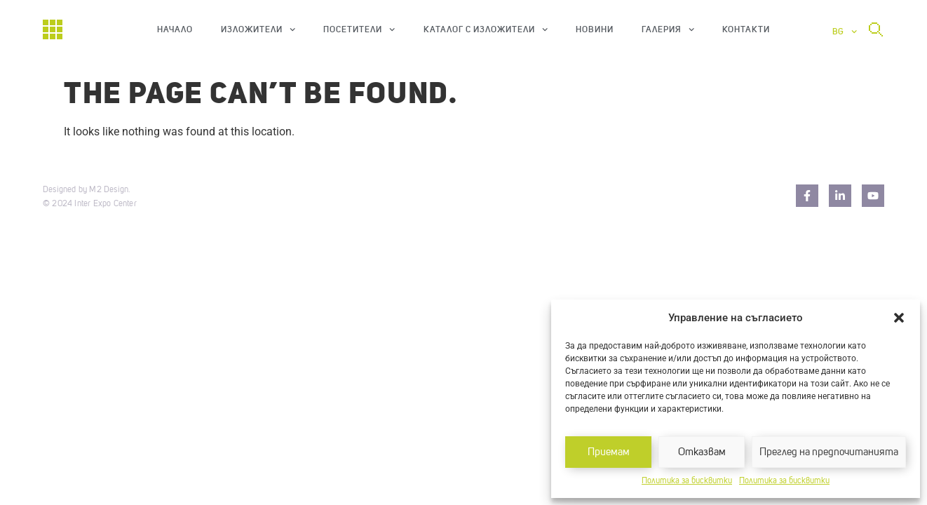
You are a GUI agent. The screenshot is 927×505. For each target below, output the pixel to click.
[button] (899, 318)
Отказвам (702, 452)
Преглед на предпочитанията (828, 452)
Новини (595, 29)
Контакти (746, 29)
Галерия (668, 29)
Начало (175, 29)
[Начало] (52, 29)
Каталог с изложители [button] (486, 29)
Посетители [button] (359, 29)
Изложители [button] (258, 29)
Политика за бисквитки (687, 481)
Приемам (609, 452)
